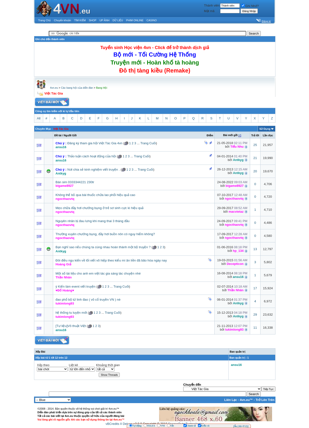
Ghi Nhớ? (250, 6)
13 (255, 249)
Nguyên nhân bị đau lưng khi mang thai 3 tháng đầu (93, 221)
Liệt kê (73, 365)
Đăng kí (266, 21)
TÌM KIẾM (80, 20)
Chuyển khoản (62, 20)
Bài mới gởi (230, 135)
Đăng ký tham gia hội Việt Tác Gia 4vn (94, 143)
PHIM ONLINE (134, 20)
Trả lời (255, 135)
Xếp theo (43, 365)
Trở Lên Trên (265, 400)
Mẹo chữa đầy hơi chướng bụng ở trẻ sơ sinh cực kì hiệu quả (99, 208)
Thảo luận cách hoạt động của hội (91, 156)
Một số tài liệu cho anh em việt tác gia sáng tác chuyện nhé (98, 273)
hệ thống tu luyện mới (71, 312)
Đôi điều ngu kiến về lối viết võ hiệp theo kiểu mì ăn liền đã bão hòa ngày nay (111, 260)
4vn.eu (54, 87)
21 (255, 158)
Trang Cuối (148, 143)
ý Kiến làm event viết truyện (75, 286)
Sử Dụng (264, 128)
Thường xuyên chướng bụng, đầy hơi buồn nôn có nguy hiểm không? (105, 234)
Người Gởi (70, 135)
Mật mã (209, 11)
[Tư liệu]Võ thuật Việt (71, 326)
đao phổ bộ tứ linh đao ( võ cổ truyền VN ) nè (88, 299)
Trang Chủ (44, 20)
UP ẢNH (104, 20)
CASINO (152, 20)
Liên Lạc (230, 400)
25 (255, 145)
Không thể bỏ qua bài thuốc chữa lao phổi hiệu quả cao (95, 195)
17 (255, 288)
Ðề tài (58, 135)
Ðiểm (210, 135)
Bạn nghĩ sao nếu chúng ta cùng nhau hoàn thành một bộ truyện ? (103, 247)
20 (255, 171)
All (39, 118)
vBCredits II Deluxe (119, 424)
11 (255, 327)
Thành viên (211, 5)
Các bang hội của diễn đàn (77, 87)
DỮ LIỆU (117, 20)
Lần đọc (268, 135)
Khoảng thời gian (108, 365)
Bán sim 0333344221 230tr (75, 182)
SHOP (92, 20)
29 (255, 314)
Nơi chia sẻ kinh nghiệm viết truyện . (93, 169)
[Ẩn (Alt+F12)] (240, 426)
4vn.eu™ (246, 400)
